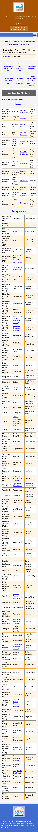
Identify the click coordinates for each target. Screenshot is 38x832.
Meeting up (24, 164)
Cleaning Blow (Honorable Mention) (17, 647)
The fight (23, 118)
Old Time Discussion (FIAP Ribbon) (17, 596)
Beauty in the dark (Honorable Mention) (18, 478)
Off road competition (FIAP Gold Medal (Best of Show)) (17, 421)
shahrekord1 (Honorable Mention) (17, 621)
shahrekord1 (24, 181)
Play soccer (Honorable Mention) (16, 758)
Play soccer (24, 203)
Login (19, 24)
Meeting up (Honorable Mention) (16, 328)
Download (7, 57)
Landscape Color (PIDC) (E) (20, 81)
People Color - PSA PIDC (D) (8, 81)
